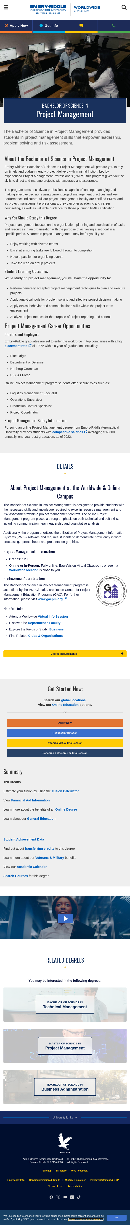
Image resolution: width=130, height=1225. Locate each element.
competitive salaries (69, 432)
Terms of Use (55, 1186)
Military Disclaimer (75, 1180)
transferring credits (39, 848)
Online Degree (66, 809)
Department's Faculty (44, 623)
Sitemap (47, 1170)
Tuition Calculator (65, 791)
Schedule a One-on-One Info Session (64, 753)
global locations (73, 700)
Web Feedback (79, 1170)
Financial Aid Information (30, 800)
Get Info (49, 25)
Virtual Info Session (53, 616)
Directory (61, 1170)
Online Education (65, 705)
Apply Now (16, 25)
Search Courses (15, 876)
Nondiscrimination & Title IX (44, 1180)
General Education (41, 818)
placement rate (18, 346)
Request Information (65, 732)
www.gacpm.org (52, 599)
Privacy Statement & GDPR (85, 1219)
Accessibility (75, 1186)
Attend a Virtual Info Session (65, 743)
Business (57, 629)
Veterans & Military (49, 857)
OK (116, 1217)
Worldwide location (24, 570)
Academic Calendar (32, 867)
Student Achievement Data (23, 839)
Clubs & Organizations (45, 636)
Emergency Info (15, 1180)
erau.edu (65, 1143)
